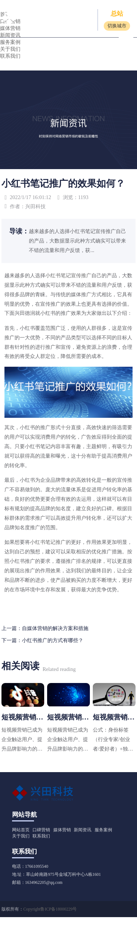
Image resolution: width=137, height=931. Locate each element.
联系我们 (10, 56)
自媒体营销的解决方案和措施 (55, 628)
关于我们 (10, 49)
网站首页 (21, 829)
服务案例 (10, 42)
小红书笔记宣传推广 (68, 275)
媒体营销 (62, 829)
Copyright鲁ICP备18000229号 (50, 908)
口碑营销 (41, 829)
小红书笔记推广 (48, 542)
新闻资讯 (82, 829)
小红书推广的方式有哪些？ (52, 640)
